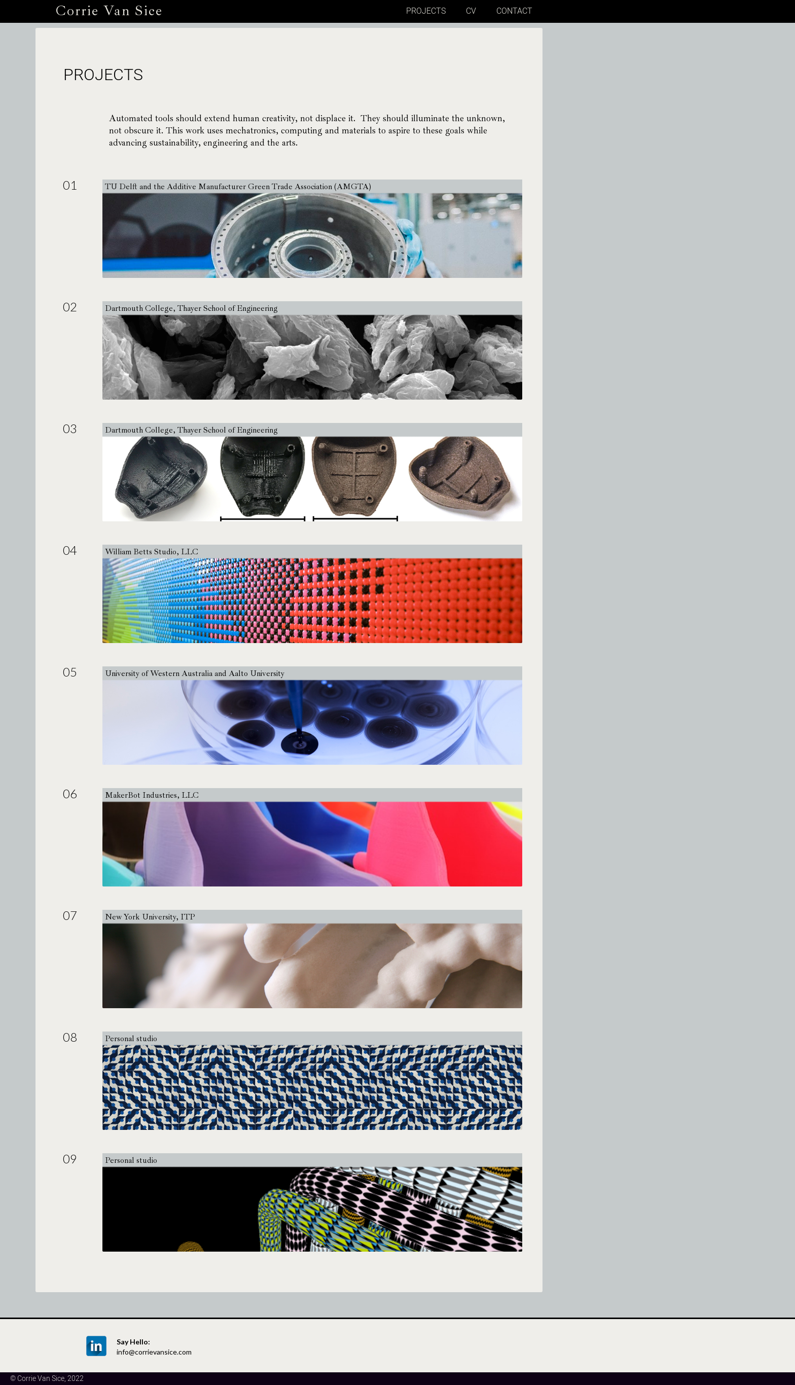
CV (471, 11)
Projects (426, 11)
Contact (514, 11)
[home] (99, 9)
